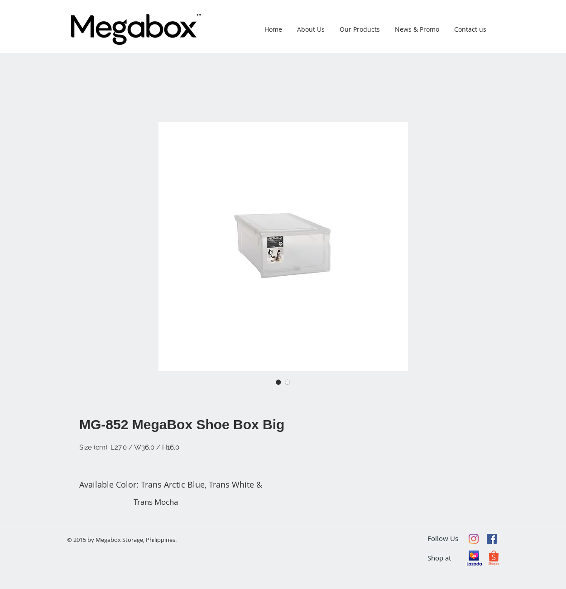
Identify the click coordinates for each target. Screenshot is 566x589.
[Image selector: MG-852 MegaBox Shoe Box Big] (278, 382)
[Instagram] (474, 539)
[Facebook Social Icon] (492, 539)
